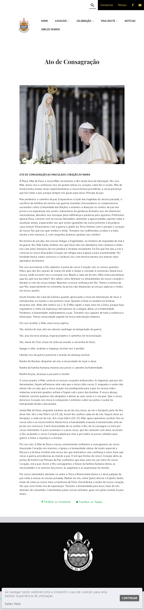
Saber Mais (13, 604)
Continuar (129, 598)
